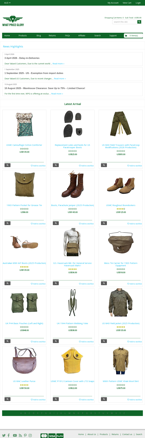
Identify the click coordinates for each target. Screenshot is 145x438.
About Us (92, 425)
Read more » (58, 63)
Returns (52, 35)
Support (113, 35)
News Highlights (13, 46)
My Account (113, 2)
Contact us (127, 425)
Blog (39, 35)
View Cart (127, 2)
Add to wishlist (38, 165)
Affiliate (81, 35)
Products (23, 35)
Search (97, 35)
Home (7, 35)
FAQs (67, 35)
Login (138, 2)
